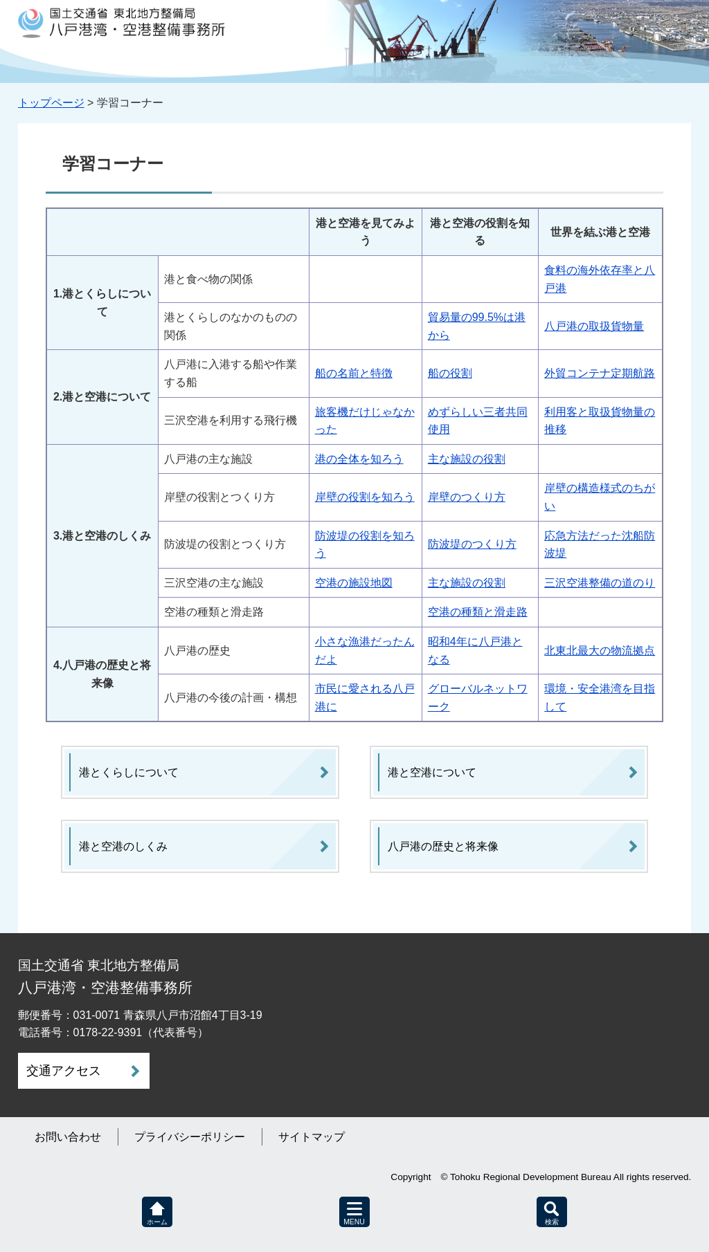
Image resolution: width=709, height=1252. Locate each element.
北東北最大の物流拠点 (599, 650)
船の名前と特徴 (354, 373)
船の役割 (450, 373)
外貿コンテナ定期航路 (599, 373)
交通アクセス (63, 1071)
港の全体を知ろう (359, 459)
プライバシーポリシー (189, 1137)
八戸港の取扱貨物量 (594, 326)
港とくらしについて (129, 772)
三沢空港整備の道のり (599, 583)
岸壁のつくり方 (466, 497)
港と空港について (432, 772)
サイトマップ (311, 1137)
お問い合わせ (68, 1137)
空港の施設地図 (354, 583)
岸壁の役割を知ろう (365, 497)
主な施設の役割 (466, 459)
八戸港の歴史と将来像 (443, 846)
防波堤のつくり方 (472, 544)
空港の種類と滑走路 (478, 612)
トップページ (51, 103)
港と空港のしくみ (123, 846)
